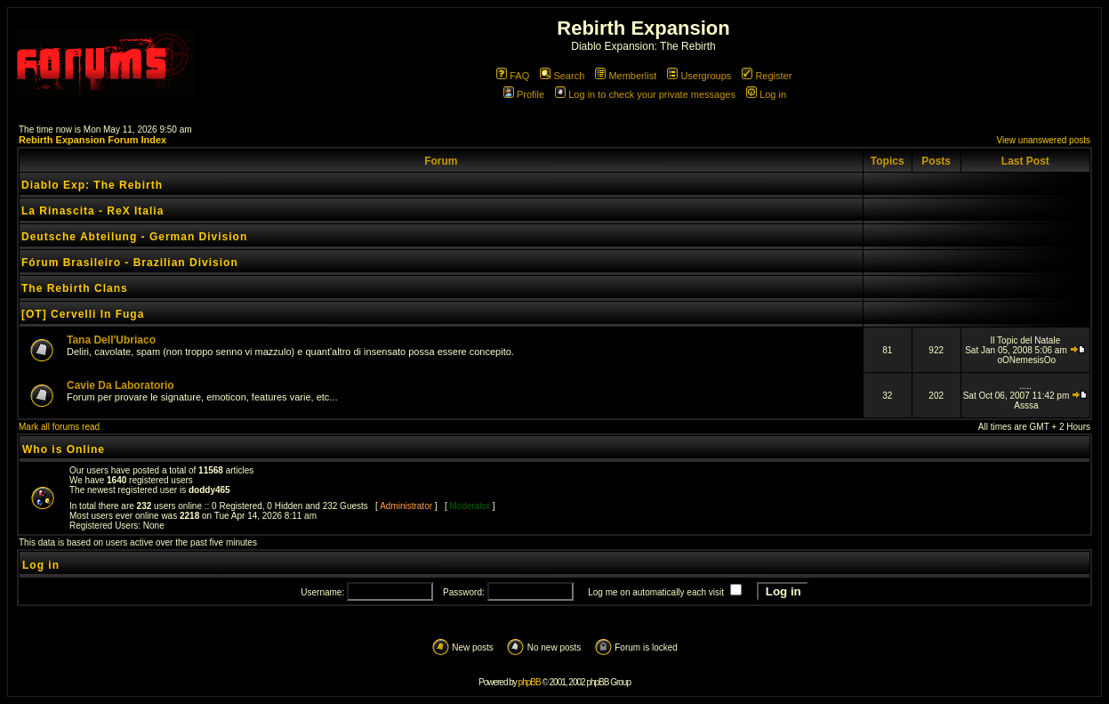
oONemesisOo (1026, 360)
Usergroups (699, 75)
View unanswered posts (1043, 140)
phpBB (529, 682)
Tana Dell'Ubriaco (111, 340)
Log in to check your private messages (645, 94)
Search (562, 75)
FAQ (512, 75)
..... (1025, 386)
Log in (766, 94)
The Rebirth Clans (74, 288)
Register (767, 75)
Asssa (1026, 405)
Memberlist (625, 75)
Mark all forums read (59, 427)
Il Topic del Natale (1025, 340)
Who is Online (63, 449)
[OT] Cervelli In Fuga (82, 314)
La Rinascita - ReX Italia (92, 211)
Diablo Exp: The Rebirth (92, 185)
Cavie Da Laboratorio (120, 385)
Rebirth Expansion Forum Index (92, 139)
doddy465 (209, 490)
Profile (523, 94)
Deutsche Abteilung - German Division (134, 237)
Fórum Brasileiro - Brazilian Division (129, 262)
